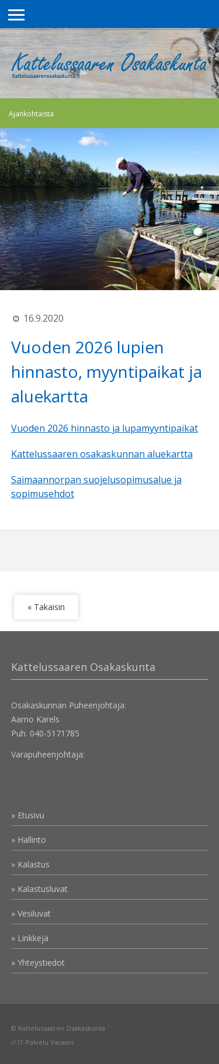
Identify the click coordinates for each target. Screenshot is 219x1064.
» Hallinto (28, 839)
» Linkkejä (29, 938)
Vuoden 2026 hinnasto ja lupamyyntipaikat (104, 428)
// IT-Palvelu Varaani (42, 1042)
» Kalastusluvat (39, 888)
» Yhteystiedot (38, 962)
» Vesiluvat (31, 913)
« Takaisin (46, 606)
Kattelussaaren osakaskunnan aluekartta (102, 453)
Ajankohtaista (31, 114)
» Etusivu (27, 815)
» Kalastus (30, 864)
